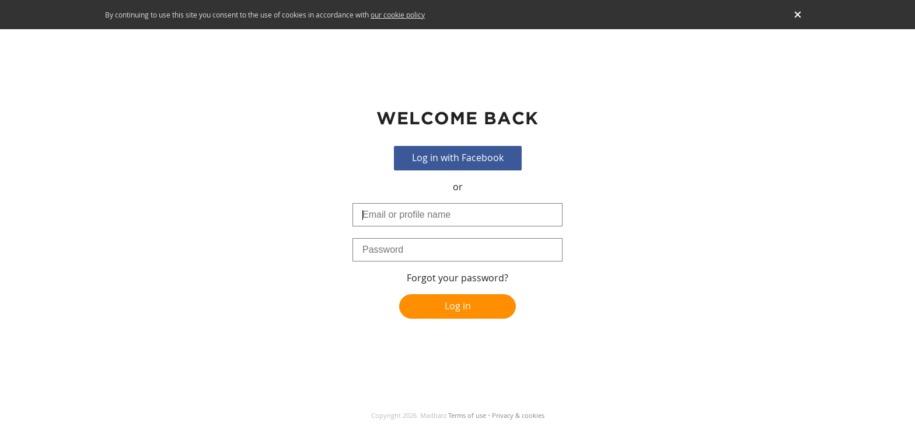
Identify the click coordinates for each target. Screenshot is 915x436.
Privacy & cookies (518, 415)
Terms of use (467, 415)
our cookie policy (398, 14)
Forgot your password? (457, 277)
